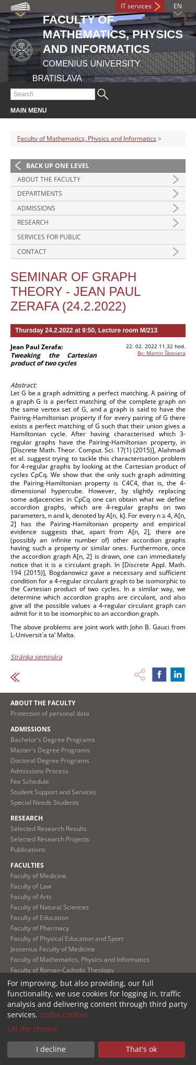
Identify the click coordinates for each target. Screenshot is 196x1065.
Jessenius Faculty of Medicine (52, 949)
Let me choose (32, 1029)
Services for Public (49, 236)
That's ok (141, 1049)
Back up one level (57, 165)
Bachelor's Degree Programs (52, 739)
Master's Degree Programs (50, 750)
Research (33, 222)
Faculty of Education (39, 917)
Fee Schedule (29, 781)
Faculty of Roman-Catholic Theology (62, 970)
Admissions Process (39, 771)
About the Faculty (48, 179)
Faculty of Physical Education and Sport (66, 938)
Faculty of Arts (31, 896)
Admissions (36, 208)
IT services (136, 6)
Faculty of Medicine (38, 875)
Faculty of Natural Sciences (49, 907)
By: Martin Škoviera (161, 353)
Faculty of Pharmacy (39, 928)
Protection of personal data (49, 713)
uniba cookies (64, 1014)
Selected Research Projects (49, 839)
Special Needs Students (44, 802)
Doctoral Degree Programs (49, 760)
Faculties (27, 865)
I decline (51, 1049)
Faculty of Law (30, 886)
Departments (39, 193)
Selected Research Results (48, 828)
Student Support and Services (53, 791)
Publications (27, 849)
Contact (32, 251)
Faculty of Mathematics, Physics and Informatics (86, 138)
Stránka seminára (36, 656)
